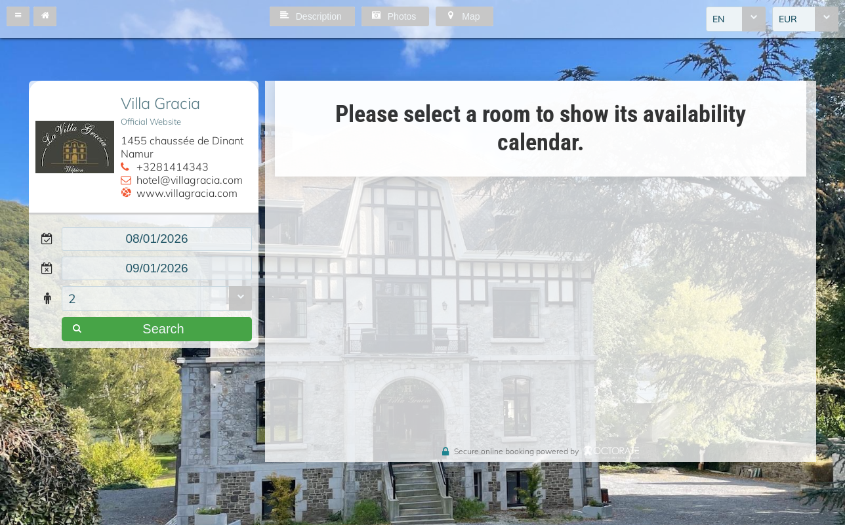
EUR (788, 19)
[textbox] (157, 239)
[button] (18, 16)
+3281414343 (172, 166)
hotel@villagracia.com (189, 179)
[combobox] (736, 19)
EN (718, 19)
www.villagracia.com (186, 193)
